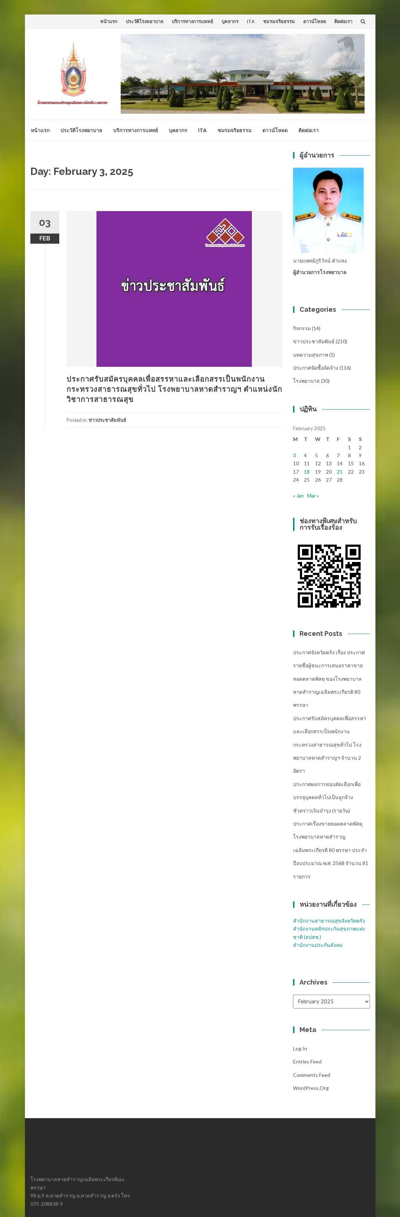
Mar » (313, 495)
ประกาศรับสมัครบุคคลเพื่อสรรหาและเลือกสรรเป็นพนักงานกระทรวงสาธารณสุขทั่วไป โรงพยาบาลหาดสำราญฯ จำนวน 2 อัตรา (329, 744)
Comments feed (311, 1075)
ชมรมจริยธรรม (279, 21)
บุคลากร (229, 21)
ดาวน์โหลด (314, 21)
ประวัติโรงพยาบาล (144, 21)
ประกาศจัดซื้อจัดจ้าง (315, 368)
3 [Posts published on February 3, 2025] (294, 455)
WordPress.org (311, 1088)
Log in (300, 1048)
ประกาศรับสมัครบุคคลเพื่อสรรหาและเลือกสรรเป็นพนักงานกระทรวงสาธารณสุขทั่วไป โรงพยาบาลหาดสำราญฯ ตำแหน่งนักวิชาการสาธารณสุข (174, 389)
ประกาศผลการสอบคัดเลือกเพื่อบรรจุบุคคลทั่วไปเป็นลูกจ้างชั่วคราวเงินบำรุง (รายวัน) (327, 797)
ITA (251, 21)
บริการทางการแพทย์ (192, 21)
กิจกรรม (302, 328)
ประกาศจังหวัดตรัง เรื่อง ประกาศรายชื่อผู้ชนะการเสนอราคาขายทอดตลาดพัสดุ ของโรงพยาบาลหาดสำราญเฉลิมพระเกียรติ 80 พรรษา (329, 678)
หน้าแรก (108, 21)
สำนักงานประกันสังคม (318, 945)
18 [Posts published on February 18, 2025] (307, 472)
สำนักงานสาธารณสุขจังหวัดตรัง (329, 921)
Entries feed (307, 1061)
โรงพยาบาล (306, 381)
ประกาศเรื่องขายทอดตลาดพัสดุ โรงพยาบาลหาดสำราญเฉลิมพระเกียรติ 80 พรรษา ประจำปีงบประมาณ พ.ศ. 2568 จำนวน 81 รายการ (330, 850)
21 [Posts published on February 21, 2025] (340, 472)
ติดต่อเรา (343, 21)
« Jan (298, 495)
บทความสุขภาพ (310, 355)
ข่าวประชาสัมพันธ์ (107, 420)
